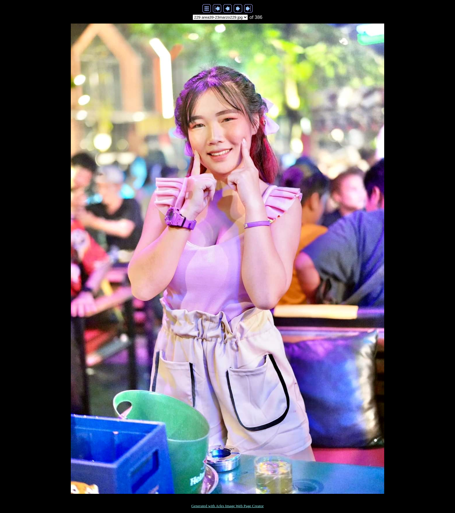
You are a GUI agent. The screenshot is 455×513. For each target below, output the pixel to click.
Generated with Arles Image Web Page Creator (227, 506)
